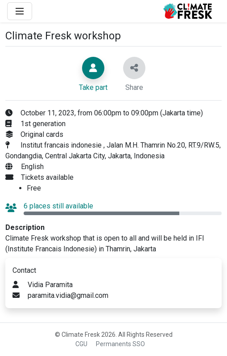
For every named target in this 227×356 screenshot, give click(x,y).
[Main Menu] (19, 11)
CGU (81, 344)
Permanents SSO (120, 344)
